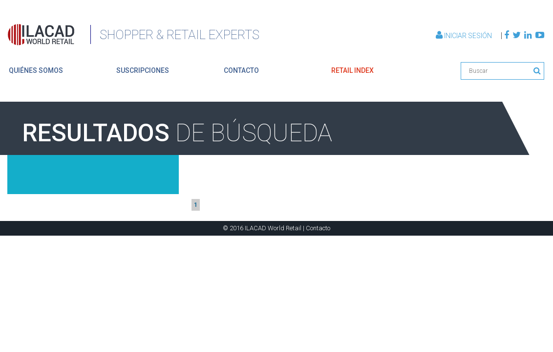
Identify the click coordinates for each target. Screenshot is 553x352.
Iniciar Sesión (464, 36)
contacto (241, 70)
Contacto (318, 228)
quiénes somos (36, 70)
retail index (352, 70)
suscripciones (142, 70)
